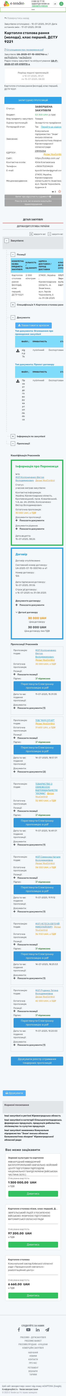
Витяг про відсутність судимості (33, 196)
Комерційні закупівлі (33, 1348)
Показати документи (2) (29, 771)
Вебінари (33, 1371)
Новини (33, 1356)
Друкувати (14, 1093)
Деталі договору (26, 612)
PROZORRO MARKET (33, 1341)
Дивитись (33, 1193)
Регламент (33, 1368)
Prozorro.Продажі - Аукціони (33, 1344)
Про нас (33, 1363)
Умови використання (28, 1389)
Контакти (33, 1359)
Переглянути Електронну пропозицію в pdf (37, 685)
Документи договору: (28, 600)
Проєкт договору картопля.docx (23, 400)
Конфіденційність (10, 1389)
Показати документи (29, 520)
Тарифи (33, 1374)
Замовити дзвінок (40, 6)
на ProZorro (11, 57)
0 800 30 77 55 (38, 1)
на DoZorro (25, 57)
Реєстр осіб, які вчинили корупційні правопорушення (33, 202)
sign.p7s (23, 353)
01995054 (40, 151)
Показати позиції (25, 674)
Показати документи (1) (29, 708)
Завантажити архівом (33, 325)
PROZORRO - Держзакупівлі (33, 1337)
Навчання (33, 1352)
